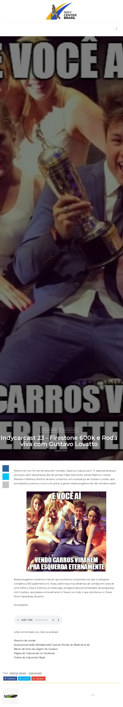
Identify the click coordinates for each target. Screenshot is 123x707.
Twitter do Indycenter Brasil (29, 657)
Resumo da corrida (24, 640)
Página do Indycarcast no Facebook (34, 653)
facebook (10, 678)
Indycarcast (69, 430)
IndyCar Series (49, 430)
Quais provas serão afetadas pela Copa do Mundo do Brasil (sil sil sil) (51, 644)
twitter (24, 678)
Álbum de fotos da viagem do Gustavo (36, 649)
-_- (50, 450)
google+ (38, 678)
